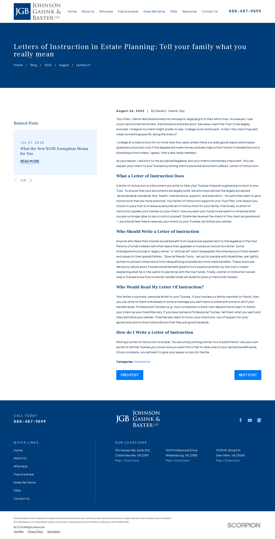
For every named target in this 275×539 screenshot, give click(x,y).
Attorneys (21, 466)
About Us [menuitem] (88, 11)
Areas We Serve (25, 482)
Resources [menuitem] (189, 11)
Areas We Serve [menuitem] (154, 11)
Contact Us (21, 498)
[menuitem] (19, 532)
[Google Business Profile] (259, 420)
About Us (20, 458)
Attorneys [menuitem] (106, 11)
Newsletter (142, 361)
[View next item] (31, 236)
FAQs (17, 490)
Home (18, 450)
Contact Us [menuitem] (210, 11)
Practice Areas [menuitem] (128, 11)
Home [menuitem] (72, 11)
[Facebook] (241, 420)
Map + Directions (127, 460)
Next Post (248, 375)
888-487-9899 (245, 10)
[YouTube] (250, 420)
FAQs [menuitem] (173, 11)
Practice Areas (24, 474)
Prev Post (130, 375)
